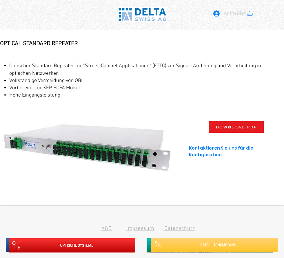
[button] (252, 13)
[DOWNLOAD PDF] (236, 127)
